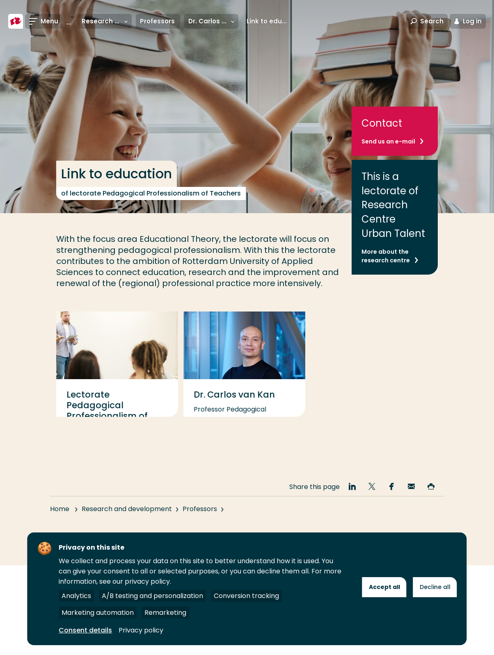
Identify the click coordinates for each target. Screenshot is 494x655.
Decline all (435, 587)
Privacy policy (141, 630)
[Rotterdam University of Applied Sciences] (15, 21)
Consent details (85, 630)
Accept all (384, 587)
